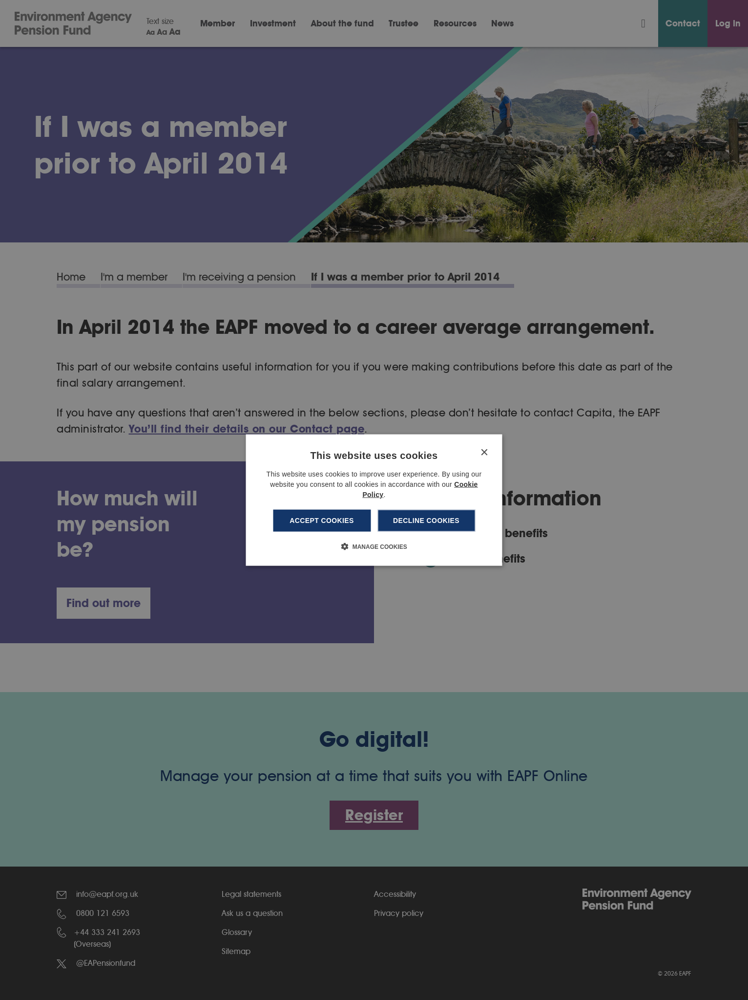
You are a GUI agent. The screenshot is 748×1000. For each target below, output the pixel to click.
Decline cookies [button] (426, 520)
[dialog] (374, 500)
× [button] (484, 453)
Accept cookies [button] (322, 520)
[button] (374, 546)
